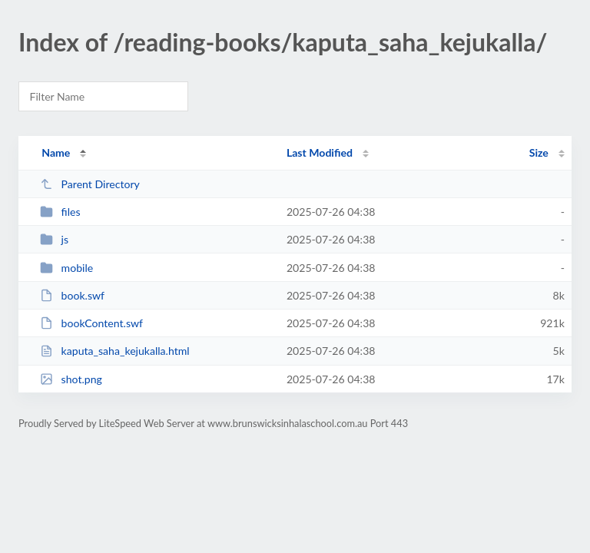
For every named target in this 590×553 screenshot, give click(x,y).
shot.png (71, 379)
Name (55, 152)
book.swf (72, 295)
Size (539, 152)
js (54, 239)
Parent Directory (90, 183)
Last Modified (320, 152)
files (60, 211)
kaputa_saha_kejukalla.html (114, 350)
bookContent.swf (91, 322)
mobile (66, 267)
